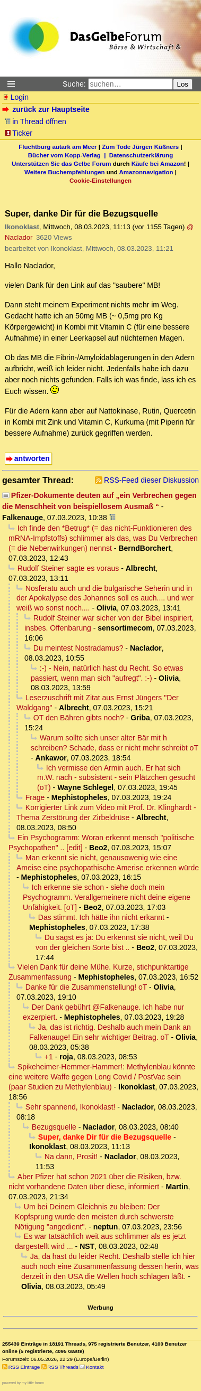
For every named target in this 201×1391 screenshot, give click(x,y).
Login (15, 97)
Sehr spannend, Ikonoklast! (70, 1107)
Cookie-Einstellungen (100, 180)
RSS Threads (62, 1367)
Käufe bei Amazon (158, 164)
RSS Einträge (24, 1367)
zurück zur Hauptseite (47, 109)
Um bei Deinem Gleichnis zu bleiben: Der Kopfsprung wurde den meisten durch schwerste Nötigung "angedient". (94, 1216)
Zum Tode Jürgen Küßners (140, 147)
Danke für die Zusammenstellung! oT (86, 987)
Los (183, 84)
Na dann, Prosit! (71, 1156)
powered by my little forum (23, 1383)
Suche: (74, 84)
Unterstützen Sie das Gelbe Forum (61, 164)
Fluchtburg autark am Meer (58, 147)
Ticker (18, 133)
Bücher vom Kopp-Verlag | (68, 155)
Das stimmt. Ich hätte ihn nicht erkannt (101, 917)
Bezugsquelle (54, 1127)
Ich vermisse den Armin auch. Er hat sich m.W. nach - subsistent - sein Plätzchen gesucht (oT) (116, 778)
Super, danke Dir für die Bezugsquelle (104, 1137)
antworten (32, 458)
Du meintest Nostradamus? (78, 648)
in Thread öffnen (35, 121)
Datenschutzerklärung (141, 155)
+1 (49, 1056)
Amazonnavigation (146, 172)
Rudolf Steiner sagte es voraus (68, 568)
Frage (35, 797)
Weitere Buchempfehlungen (64, 172)
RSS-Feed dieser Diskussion (151, 480)
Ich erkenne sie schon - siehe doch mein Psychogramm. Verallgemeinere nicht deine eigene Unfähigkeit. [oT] (106, 897)
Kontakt (94, 1367)
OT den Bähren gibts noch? (78, 717)
